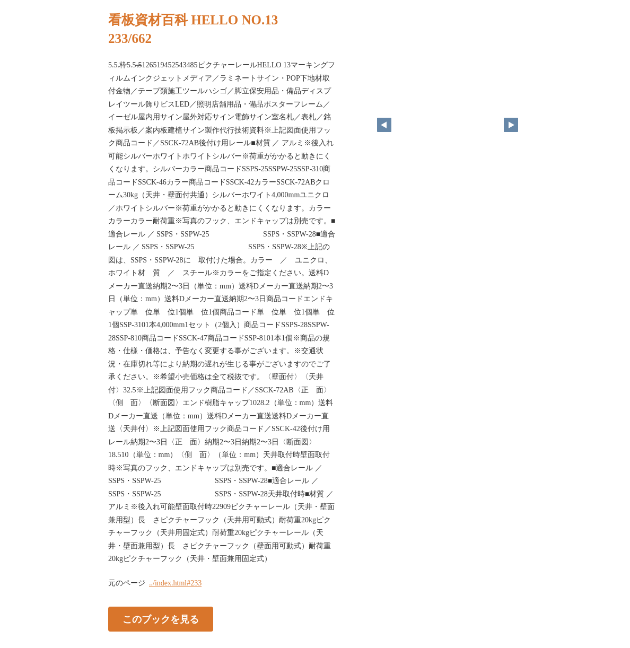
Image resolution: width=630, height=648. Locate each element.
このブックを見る (160, 619)
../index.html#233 (175, 583)
